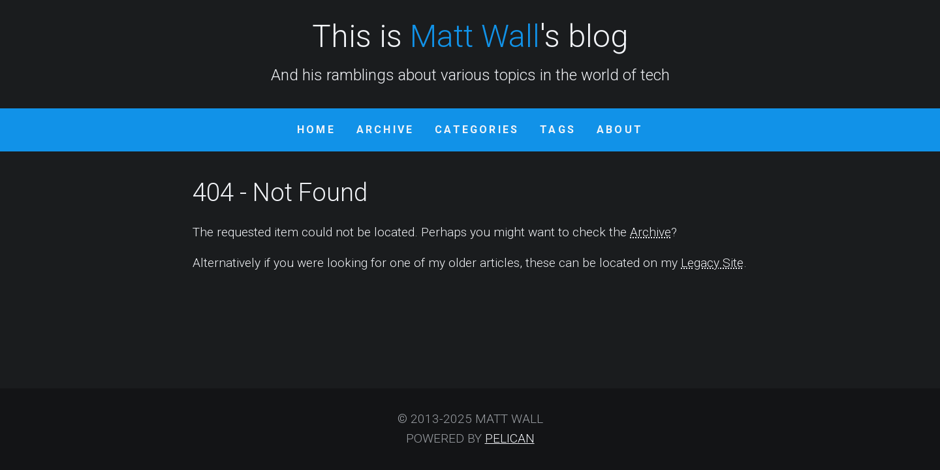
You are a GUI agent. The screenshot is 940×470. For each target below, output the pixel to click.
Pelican (510, 438)
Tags (558, 129)
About (620, 129)
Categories (477, 129)
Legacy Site (712, 262)
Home (316, 129)
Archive (385, 129)
